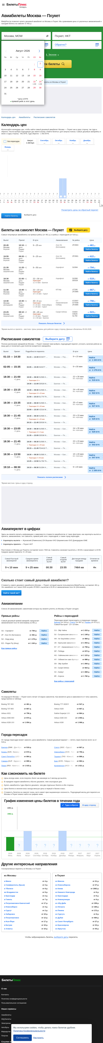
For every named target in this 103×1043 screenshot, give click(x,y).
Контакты (5, 995)
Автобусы (5, 1027)
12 (17, 75)
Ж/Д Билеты (6, 1019)
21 (28, 81)
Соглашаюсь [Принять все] (22, 1038)
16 (40, 75)
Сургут (73, 622)
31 (5, 93)
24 (5, 87)
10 (5, 75)
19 (17, 81)
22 (34, 81)
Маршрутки (5, 1032)
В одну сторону (89, 805)
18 (11, 81)
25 (11, 87)
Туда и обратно (71, 805)
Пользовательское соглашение (13, 1003)
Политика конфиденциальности (14, 999)
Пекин (3, 766)
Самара (4, 761)
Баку (56, 761)
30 (40, 87)
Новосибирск (59, 752)
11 (11, 75)
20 (23, 81)
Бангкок (57, 622)
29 (34, 87)
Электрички (6, 1023)
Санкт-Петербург (8, 757)
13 (23, 75)
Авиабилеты (6, 1015)
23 (40, 81)
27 (23, 87)
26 (17, 87)
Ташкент (57, 757)
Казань (88, 622)
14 (28, 75)
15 (34, 75)
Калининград (59, 766)
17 (5, 81)
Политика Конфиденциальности (29, 1031)
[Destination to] (77, 36)
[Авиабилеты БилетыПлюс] (11, 981)
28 (28, 87)
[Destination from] (26, 36)
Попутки (4, 1036)
